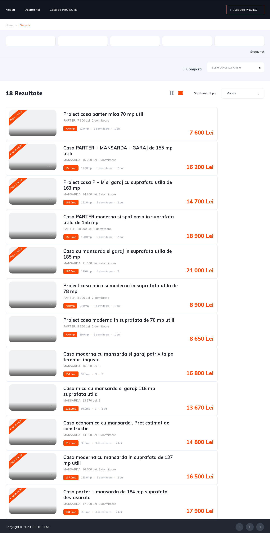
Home (10, 25)
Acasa (10, 9)
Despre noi (32, 9)
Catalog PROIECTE (63, 9)
